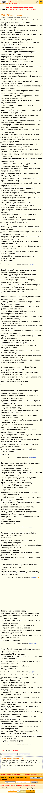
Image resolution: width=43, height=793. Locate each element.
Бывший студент (33, 643)
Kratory (31, 527)
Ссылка (18, 385)
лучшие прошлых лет (27, 774)
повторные (17, 774)
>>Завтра (15, 750)
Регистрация (17, 3)
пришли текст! (36, 777)
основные (10, 774)
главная (3, 778)
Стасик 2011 (32, 457)
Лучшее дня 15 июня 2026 (16, 1)
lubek (30, 744)
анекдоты (9, 7)
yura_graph (32, 671)
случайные (38, 774)
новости (33, 785)
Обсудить (18, 264)
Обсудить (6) (19, 577)
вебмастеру (26, 785)
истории (15, 7)
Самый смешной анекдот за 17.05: (14, 758)
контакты (13, 785)
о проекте (19, 785)
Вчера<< (3, 750)
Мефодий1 (34, 577)
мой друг (31, 264)
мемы (21, 7)
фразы (26, 7)
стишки (31, 7)
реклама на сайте (5, 785)
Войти (11, 3)
